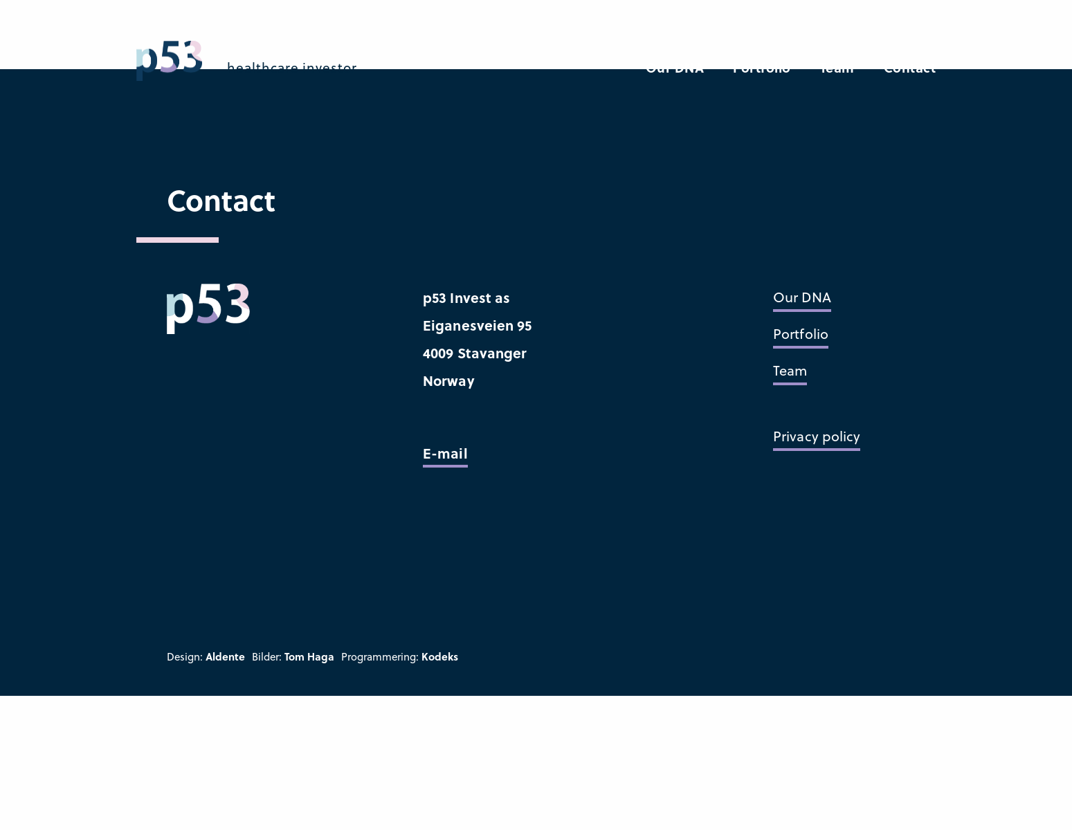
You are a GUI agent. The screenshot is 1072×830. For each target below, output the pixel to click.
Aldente (225, 656)
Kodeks (439, 656)
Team (837, 67)
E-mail (445, 453)
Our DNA (675, 67)
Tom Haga (309, 656)
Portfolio (762, 67)
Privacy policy (816, 436)
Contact (910, 67)
